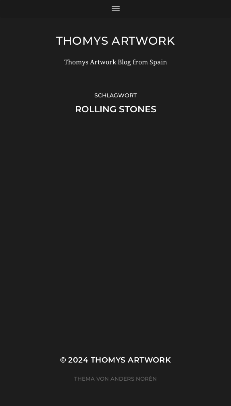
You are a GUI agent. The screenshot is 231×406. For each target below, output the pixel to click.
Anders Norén (133, 378)
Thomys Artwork (115, 40)
